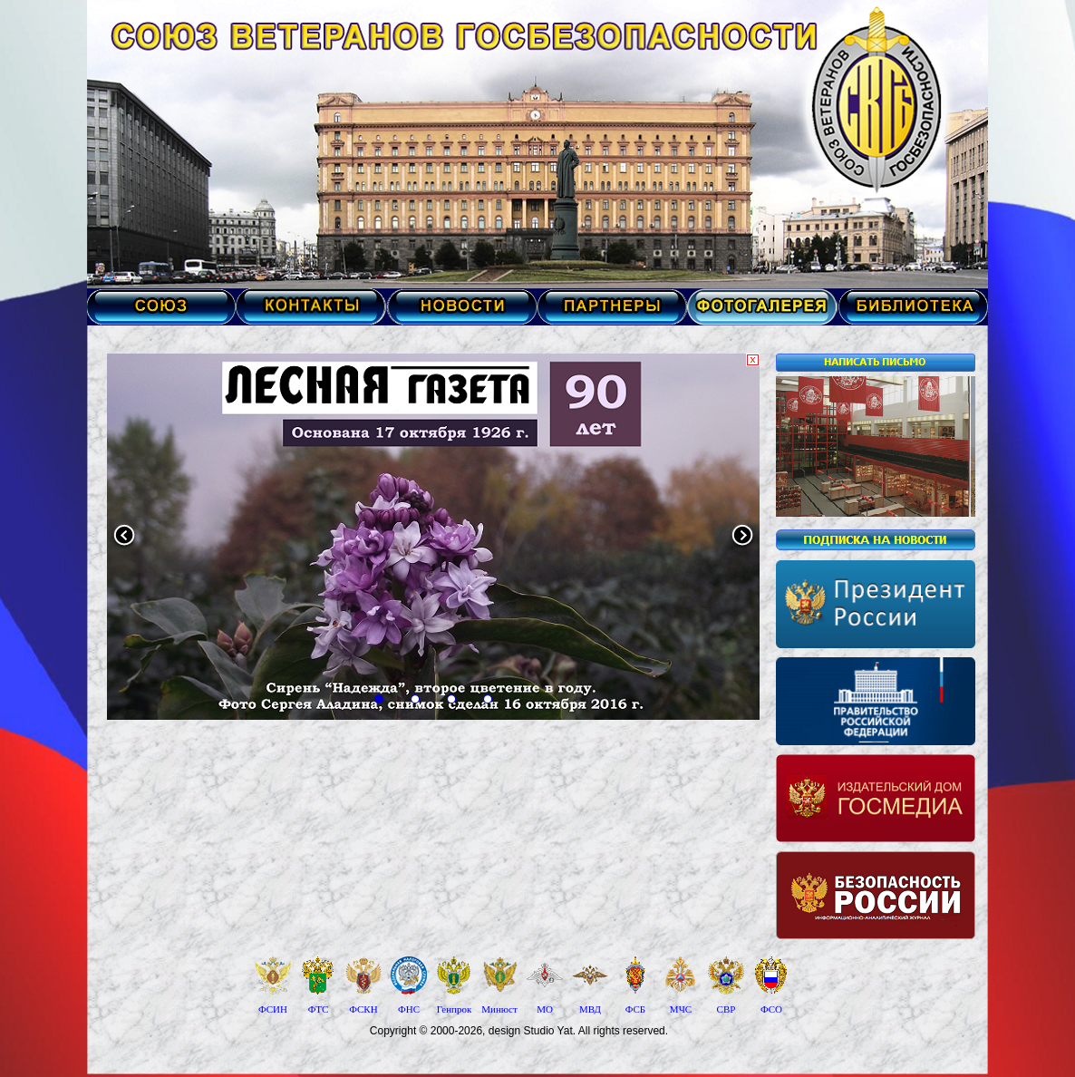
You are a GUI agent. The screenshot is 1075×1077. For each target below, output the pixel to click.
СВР (726, 1009)
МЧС (681, 1009)
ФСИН (272, 1009)
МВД (590, 1009)
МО (545, 1009)
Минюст (499, 1009)
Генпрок (454, 1009)
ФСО (771, 1009)
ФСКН (363, 1009)
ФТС (318, 1009)
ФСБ (635, 1009)
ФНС (409, 1009)
